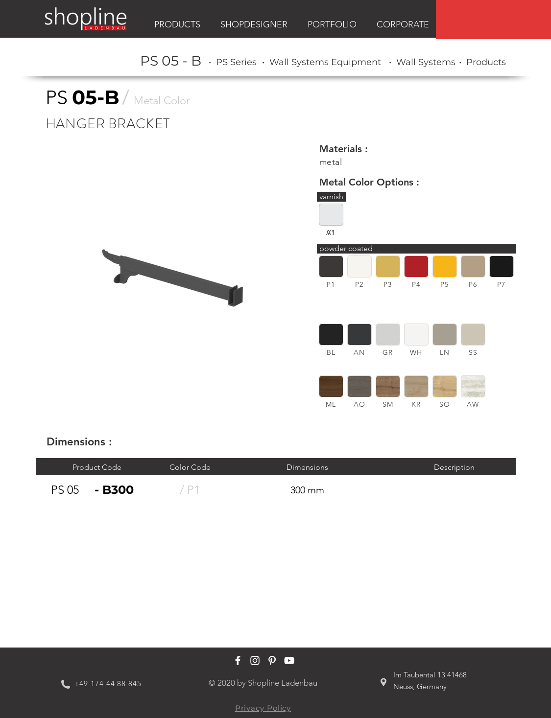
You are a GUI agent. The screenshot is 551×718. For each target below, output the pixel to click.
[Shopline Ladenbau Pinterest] (272, 660)
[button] (331, 266)
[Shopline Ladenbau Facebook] (238, 660)
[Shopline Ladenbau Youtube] (289, 660)
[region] (493, 19)
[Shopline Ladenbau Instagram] (255, 660)
